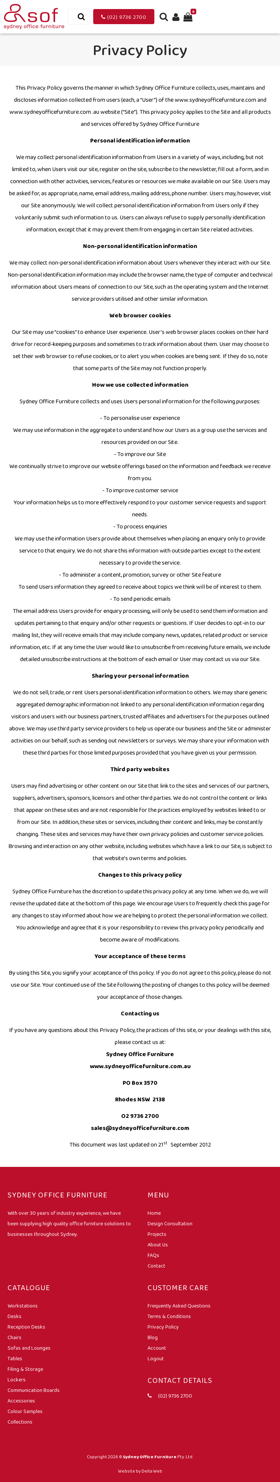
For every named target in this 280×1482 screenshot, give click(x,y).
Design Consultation (170, 1223)
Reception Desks (26, 1326)
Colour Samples (25, 1411)
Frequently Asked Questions (179, 1305)
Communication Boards (34, 1390)
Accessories (21, 1400)
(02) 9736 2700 (123, 17)
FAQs (153, 1255)
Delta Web (152, 1471)
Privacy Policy (163, 1326)
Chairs (15, 1337)
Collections (20, 1421)
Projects (157, 1234)
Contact (156, 1265)
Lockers (17, 1379)
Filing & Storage (25, 1369)
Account (157, 1348)
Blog (153, 1337)
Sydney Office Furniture (150, 1456)
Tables (15, 1358)
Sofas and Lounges (29, 1348)
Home (154, 1213)
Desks (15, 1316)
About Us (158, 1244)
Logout (156, 1358)
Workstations (23, 1305)
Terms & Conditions (169, 1316)
